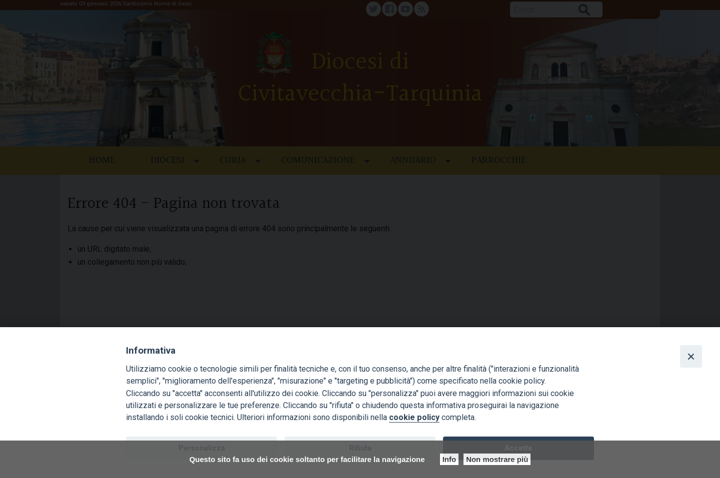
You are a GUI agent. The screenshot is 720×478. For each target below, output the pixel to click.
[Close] (691, 356)
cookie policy (414, 417)
